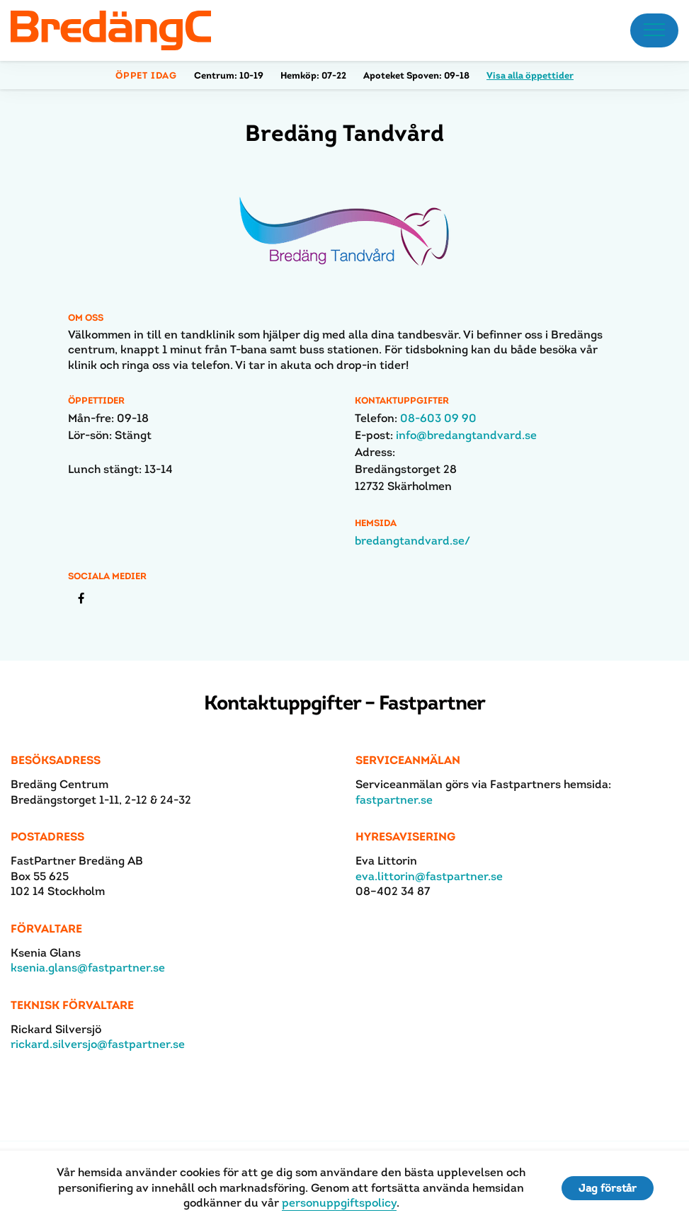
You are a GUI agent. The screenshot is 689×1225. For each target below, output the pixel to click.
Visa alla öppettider (530, 75)
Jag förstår (608, 1188)
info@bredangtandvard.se (466, 435)
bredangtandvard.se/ (412, 540)
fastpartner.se (394, 799)
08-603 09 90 (438, 418)
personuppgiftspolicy (339, 1202)
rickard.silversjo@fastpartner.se (98, 1044)
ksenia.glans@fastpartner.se (88, 967)
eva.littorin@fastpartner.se (429, 876)
